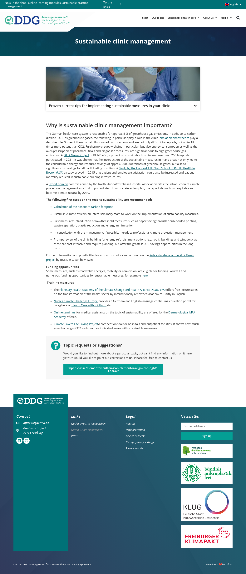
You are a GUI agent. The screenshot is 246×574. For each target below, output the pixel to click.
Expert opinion (58, 184)
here (145, 275)
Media (226, 18)
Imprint (130, 423)
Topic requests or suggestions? (92, 345)
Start (145, 18)
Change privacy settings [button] (140, 442)
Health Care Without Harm (88, 305)
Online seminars (65, 312)
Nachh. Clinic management (87, 430)
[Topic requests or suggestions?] (56, 345)
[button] (238, 18)
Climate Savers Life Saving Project (76, 324)
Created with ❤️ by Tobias (218, 564)
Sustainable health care (183, 18)
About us (210, 18)
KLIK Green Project (76, 155)
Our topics (158, 18)
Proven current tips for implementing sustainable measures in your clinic (109, 106)
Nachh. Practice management (88, 423)
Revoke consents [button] (135, 436)
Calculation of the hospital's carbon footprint (83, 207)
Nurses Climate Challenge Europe (76, 301)
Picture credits (134, 448)
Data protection (135, 430)
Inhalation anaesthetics (174, 138)
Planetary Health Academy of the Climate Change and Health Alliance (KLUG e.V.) (112, 290)
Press (74, 436)
